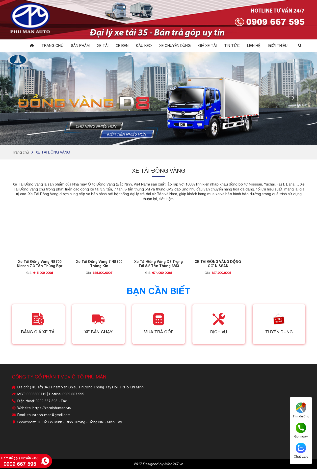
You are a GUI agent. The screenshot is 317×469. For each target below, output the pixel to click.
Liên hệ (254, 45)
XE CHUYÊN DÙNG (175, 45)
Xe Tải (102, 45)
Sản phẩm (80, 45)
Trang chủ (52, 45)
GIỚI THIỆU (278, 45)
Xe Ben (122, 45)
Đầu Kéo (144, 45)
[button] (24, 98)
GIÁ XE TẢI (207, 45)
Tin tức (232, 45)
